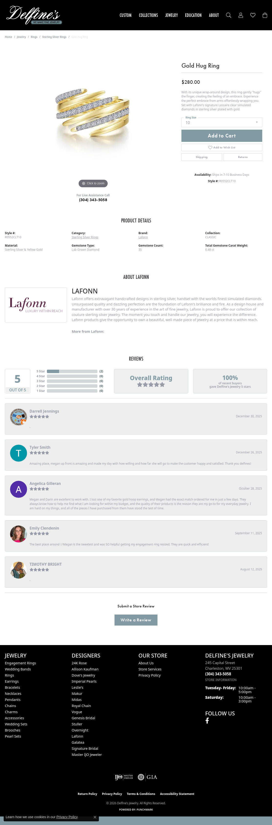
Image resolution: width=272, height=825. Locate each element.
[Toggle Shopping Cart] (265, 15)
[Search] (228, 15)
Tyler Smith (40, 447)
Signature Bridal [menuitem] (85, 748)
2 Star (41, 386)
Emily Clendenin (44, 528)
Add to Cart (222, 136)
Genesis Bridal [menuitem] (83, 718)
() (101, 371)
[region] (93, 116)
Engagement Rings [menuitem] (20, 663)
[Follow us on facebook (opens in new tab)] (207, 721)
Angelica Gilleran (45, 483)
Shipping (202, 157)
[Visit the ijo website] (124, 777)
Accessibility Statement (177, 794)
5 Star (41, 371)
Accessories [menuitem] (14, 718)
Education (193, 15)
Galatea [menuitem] (78, 742)
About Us (146, 663)
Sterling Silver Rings (54, 37)
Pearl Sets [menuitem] (13, 736)
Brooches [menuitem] (12, 730)
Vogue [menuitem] (77, 712)
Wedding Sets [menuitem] (16, 724)
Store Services (149, 669)
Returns (243, 157)
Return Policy (87, 794)
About (214, 15)
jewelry (21, 37)
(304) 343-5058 (93, 199)
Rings (34, 37)
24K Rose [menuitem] (79, 663)
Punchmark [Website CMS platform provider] (145, 809)
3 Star (41, 381)
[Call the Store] (218, 673)
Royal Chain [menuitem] (81, 705)
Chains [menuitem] (10, 705)
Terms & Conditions (141, 794)
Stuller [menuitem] (77, 724)
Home (8, 37)
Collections (148, 15)
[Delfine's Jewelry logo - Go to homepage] (35, 15)
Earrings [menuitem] (12, 681)
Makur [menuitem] (77, 693)
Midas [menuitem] (77, 699)
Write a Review (136, 620)
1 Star (41, 391)
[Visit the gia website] (147, 777)
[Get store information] (221, 680)
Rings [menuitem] (9, 675)
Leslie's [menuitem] (78, 687)
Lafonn (143, 237)
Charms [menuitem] (11, 712)
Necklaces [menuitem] (13, 693)
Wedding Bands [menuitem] (18, 669)
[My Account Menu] (241, 15)
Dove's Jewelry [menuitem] (83, 675)
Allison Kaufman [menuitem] (85, 669)
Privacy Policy (149, 675)
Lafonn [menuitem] (77, 736)
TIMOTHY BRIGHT (46, 564)
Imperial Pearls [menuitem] (84, 681)
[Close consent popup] (95, 817)
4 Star (41, 376)
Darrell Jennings (44, 411)
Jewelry (171, 15)
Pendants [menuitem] (13, 699)
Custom (126, 15)
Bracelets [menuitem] (12, 687)
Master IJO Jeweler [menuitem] (87, 754)
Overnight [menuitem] (80, 730)
